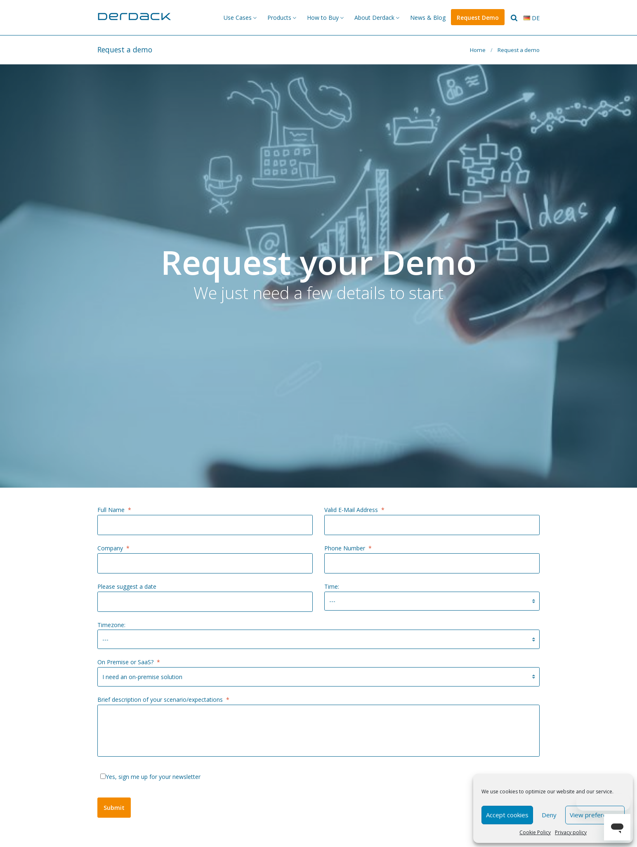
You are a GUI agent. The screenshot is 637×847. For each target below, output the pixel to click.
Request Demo (478, 17)
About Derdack (374, 17)
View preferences (595, 815)
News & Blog (428, 17)
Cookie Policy (535, 832)
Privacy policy (571, 832)
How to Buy (323, 17)
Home (478, 50)
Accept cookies (507, 815)
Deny (549, 815)
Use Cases (238, 17)
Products (279, 17)
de (532, 18)
